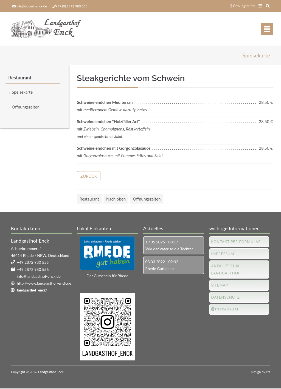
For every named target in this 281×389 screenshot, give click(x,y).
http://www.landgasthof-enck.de (44, 283)
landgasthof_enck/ (32, 290)
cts (268, 372)
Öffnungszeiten (243, 6)
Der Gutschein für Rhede (107, 276)
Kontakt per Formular (236, 242)
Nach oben (116, 198)
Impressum (222, 254)
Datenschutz (225, 297)
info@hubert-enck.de (31, 6)
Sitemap (219, 285)
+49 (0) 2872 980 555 (72, 6)
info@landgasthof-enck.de (39, 276)
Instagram (226, 309)
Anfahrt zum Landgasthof (226, 269)
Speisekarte (22, 92)
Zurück (88, 176)
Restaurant (89, 198)
